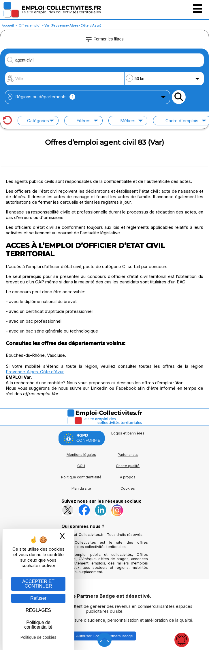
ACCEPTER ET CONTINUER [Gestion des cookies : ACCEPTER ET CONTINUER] (38, 583)
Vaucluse (56, 355)
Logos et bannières (127, 433)
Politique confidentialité (81, 477)
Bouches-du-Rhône (25, 355)
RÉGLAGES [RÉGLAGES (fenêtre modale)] (38, 610)
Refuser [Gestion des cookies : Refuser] (38, 598)
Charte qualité (128, 466)
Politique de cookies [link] (38, 637)
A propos (127, 477)
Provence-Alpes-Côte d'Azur (35, 371)
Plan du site (81, 488)
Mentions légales (81, 454)
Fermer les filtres (104, 39)
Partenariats (128, 454)
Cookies (127, 488)
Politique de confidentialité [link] (38, 624)
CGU (81, 466)
